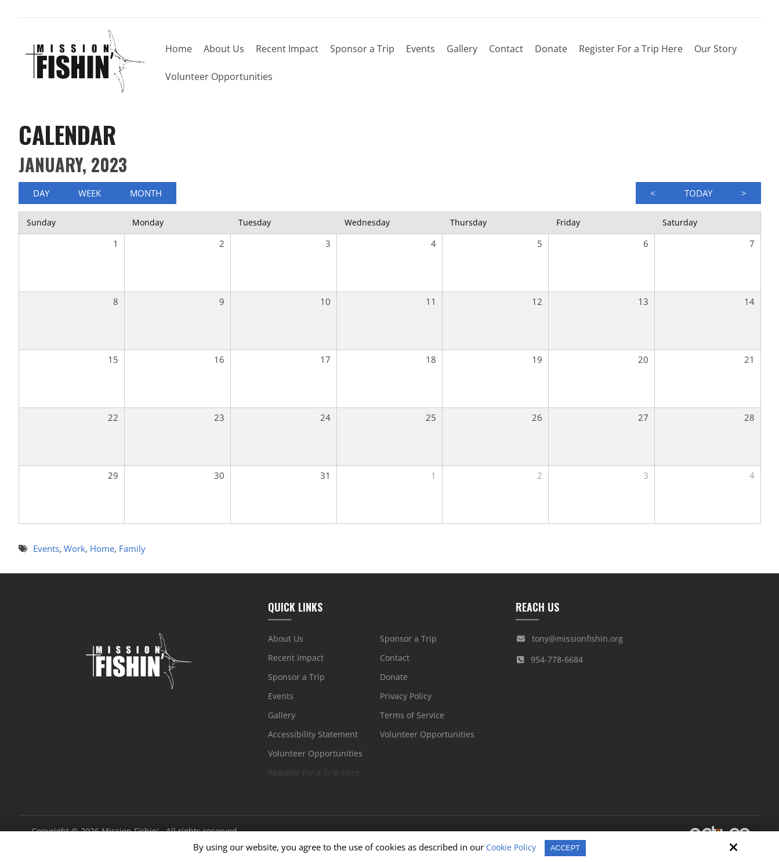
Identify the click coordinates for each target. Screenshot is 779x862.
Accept (567, 847)
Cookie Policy (508, 847)
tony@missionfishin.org (577, 644)
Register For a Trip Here (314, 778)
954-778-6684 (557, 665)
